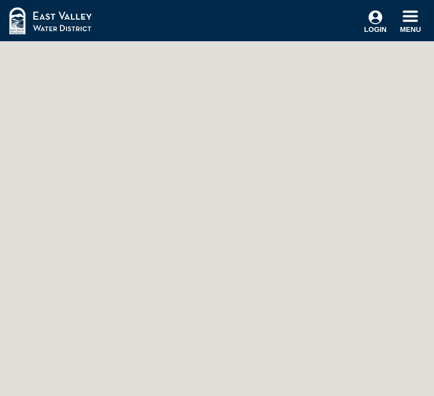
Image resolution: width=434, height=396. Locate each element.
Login (375, 22)
